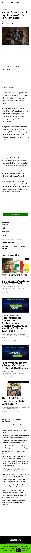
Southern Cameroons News (14, 239)
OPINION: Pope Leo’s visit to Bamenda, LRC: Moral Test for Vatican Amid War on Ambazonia (14, 502)
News (4, 10)
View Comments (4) (15, 214)
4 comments (6, 22)
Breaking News (21, 382)
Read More (25, 550)
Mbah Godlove (5, 231)
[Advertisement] (15, 56)
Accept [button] (18, 550)
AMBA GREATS (12, 382)
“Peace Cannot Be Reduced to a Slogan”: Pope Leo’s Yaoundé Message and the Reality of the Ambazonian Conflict (15, 464)
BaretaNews (15, 2)
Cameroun (4, 239)
